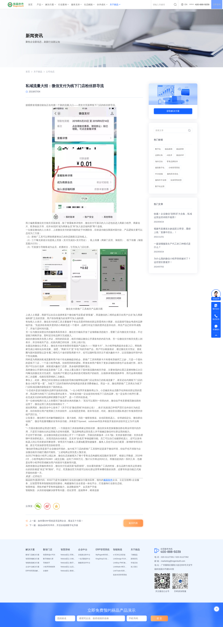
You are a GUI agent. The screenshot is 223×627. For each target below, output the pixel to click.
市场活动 (134, 563)
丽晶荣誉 (182, 150)
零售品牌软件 (174, 164)
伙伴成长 (101, 4)
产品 (39, 4)
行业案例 (62, 4)
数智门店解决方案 (32, 555)
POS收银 (159, 178)
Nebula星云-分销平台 (68, 559)
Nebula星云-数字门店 (68, 563)
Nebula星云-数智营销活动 (68, 571)
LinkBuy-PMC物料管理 (120, 563)
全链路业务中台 (84, 555)
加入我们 (134, 567)
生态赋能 (88, 4)
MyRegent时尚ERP (103, 555)
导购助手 (46, 563)
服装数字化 (160, 171)
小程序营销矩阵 (49, 567)
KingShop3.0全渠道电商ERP (103, 559)
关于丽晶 (114, 4)
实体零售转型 (178, 186)
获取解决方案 (173, 111)
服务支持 (75, 4)
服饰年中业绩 (161, 186)
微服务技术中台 (84, 563)
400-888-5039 (171, 552)
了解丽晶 (134, 555)
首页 (30, 4)
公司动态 (51, 72)
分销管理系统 (176, 171)
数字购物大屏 (48, 559)
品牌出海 (159, 157)
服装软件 (108, 480)
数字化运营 (160, 193)
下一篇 (55, 526)
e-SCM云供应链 (119, 555)
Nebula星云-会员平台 (68, 567)
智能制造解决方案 (32, 563)
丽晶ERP (182, 157)
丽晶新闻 (170, 150)
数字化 (158, 150)
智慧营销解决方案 (32, 559)
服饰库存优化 (174, 178)
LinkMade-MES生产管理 (120, 567)
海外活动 (159, 164)
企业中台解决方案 (32, 567)
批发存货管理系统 (120, 575)
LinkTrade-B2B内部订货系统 (120, 571)
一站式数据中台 (84, 559)
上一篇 (58, 521)
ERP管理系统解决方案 (33, 571)
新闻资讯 (134, 559)
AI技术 (171, 157)
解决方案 (49, 4)
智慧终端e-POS (49, 555)
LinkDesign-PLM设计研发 (120, 559)
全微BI (45, 571)
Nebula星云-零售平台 (68, 555)
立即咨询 (216, 4)
